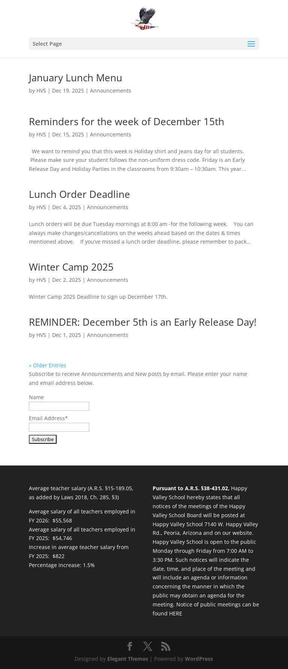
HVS (41, 90)
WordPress (199, 658)
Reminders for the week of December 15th (126, 121)
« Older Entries (47, 365)
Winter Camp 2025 (71, 267)
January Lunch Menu (75, 77)
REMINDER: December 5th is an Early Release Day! (142, 322)
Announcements (110, 90)
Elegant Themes (127, 658)
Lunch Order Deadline (79, 194)
